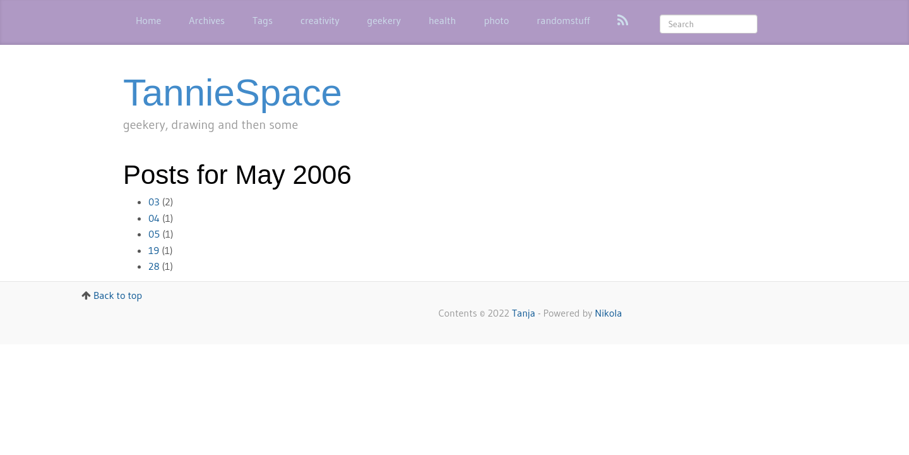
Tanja (523, 312)
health (442, 20)
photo (496, 20)
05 (154, 234)
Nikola (608, 312)
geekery (384, 20)
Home (148, 20)
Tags (262, 20)
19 (153, 250)
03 (154, 201)
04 (154, 218)
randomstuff (563, 20)
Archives (207, 20)
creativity (320, 20)
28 (154, 266)
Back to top (117, 295)
